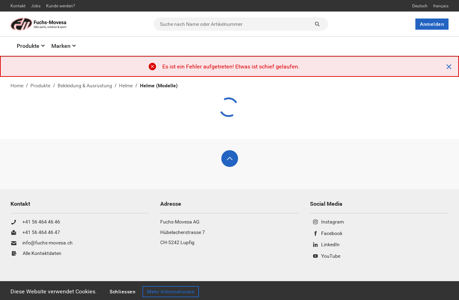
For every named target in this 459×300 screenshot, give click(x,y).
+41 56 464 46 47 (41, 232)
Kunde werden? (60, 5)
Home (16, 85)
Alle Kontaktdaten (42, 253)
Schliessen (122, 291)
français (441, 5)
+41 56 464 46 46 (41, 222)
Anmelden (432, 24)
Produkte (28, 46)
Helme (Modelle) (159, 85)
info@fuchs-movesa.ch (47, 243)
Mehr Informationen (171, 291)
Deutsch (420, 5)
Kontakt (17, 5)
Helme (126, 85)
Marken (61, 46)
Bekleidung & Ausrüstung (85, 85)
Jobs (35, 5)
